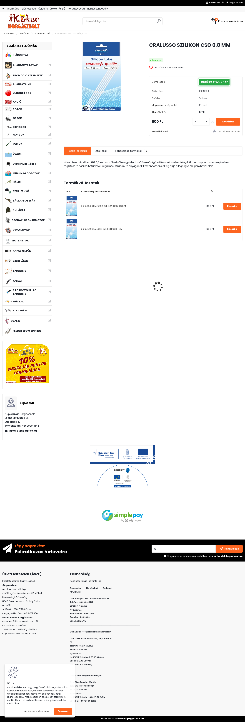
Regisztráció (236, 2)
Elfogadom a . (205, 556)
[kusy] (201, 121)
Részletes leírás (77, 151)
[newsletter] (229, 548)
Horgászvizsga (76, 8)
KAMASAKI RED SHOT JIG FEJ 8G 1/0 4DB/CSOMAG (130, 290)
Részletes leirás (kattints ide (18, 581)
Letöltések (101, 151)
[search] (159, 22)
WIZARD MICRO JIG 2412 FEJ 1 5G (85, 280)
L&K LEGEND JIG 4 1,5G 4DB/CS (220, 289)
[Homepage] (3, 9)
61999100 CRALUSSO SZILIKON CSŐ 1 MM (101, 229)
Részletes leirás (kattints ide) (86, 581)
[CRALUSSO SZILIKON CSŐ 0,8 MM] (101, 76)
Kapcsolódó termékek (132, 151)
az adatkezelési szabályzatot (195, 556)
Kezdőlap (9, 33)
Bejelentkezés (216, 2)
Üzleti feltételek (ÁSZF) (51, 8)
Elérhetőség (29, 8)
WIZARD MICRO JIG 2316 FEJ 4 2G (173, 280)
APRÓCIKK (25, 33)
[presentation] (65, 281)
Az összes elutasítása (36, 711)
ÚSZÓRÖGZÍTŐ (42, 33)
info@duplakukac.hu (23, 431)
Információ (13, 8)
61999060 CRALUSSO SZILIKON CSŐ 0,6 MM (103, 206)
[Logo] (23, 21)
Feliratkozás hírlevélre (41, 551)
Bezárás (63, 711)
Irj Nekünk (21, 625)
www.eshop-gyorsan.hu (129, 718)
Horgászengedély (97, 8)
